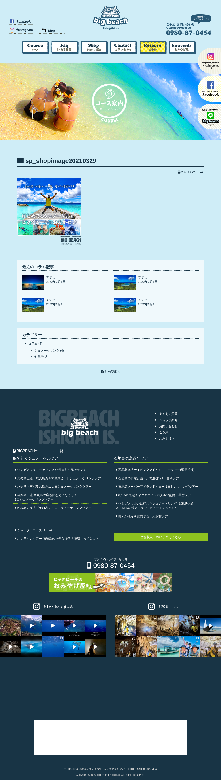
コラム (33, 343)
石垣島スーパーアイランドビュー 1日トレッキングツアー (157, 486)
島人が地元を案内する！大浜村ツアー (143, 516)
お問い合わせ (166, 426)
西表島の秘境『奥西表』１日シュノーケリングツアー (53, 508)
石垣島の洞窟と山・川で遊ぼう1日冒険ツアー (149, 478)
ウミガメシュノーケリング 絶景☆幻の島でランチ (50, 470)
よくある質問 (166, 414)
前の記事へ (110, 372)
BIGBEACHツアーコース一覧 (38, 451)
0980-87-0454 (110, 565)
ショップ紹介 (166, 420)
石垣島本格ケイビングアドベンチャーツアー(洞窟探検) (155, 470)
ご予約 (161, 432)
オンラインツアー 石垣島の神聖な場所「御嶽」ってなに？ (57, 538)
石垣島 (39, 356)
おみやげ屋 (164, 438)
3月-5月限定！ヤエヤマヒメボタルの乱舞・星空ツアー (155, 495)
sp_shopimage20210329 (60, 160)
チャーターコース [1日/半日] (35, 530)
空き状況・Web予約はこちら (161, 537)
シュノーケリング (46, 350)
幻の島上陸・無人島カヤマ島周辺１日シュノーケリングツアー (59, 478)
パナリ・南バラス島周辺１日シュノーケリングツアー (53, 486)
